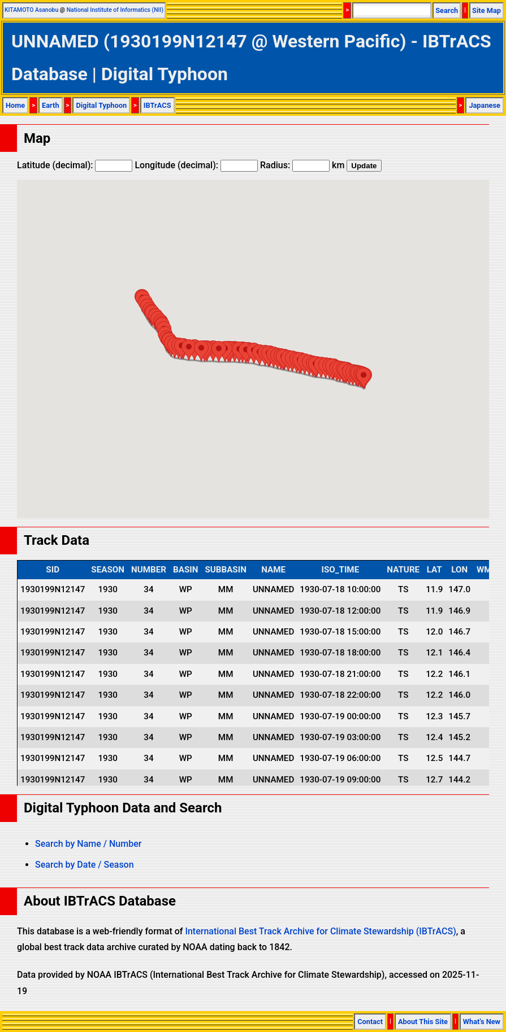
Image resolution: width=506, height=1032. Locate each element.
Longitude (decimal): (196, 165)
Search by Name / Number (88, 843)
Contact (370, 1021)
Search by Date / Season (84, 864)
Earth (50, 105)
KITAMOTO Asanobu (31, 10)
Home (15, 105)
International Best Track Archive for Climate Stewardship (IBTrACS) (320, 931)
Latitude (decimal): (74, 165)
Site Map (486, 10)
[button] (363, 378)
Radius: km (302, 165)
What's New (481, 1021)
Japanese (484, 105)
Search (446, 10)
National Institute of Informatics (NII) (115, 10)
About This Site (423, 1021)
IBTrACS (157, 105)
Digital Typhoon (101, 105)
